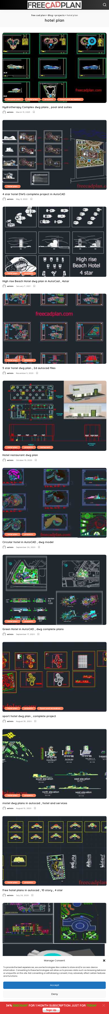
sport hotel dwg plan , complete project (29, 716)
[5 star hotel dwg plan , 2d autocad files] (54, 329)
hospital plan (14, 99)
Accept (54, 985)
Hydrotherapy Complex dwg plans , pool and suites (37, 107)
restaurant (45, 447)
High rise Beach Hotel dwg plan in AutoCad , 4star (35, 281)
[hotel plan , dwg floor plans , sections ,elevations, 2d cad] (54, 938)
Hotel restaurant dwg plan (20, 455)
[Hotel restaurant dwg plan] (54, 416)
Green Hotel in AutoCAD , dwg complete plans (33, 629)
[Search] (105, 5)
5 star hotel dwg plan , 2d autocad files (29, 368)
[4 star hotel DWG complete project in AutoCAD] (54, 155)
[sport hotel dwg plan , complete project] (54, 677)
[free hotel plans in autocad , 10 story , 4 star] (54, 851)
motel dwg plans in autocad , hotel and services (34, 803)
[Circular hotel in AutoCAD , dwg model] (54, 503)
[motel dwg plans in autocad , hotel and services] (54, 764)
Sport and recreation (71, 99)
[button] (104, 960)
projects (49, 99)
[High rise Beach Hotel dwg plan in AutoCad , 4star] (54, 242)
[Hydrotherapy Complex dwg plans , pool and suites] (54, 68)
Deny (54, 994)
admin (10, 112)
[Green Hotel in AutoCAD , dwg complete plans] (54, 590)
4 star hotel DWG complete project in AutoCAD (33, 194)
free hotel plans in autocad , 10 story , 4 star (32, 890)
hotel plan (33, 99)
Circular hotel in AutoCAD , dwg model (27, 542)
